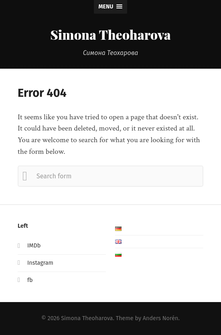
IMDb (34, 245)
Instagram (40, 262)
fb (29, 280)
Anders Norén (160, 318)
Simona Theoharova (110, 34)
